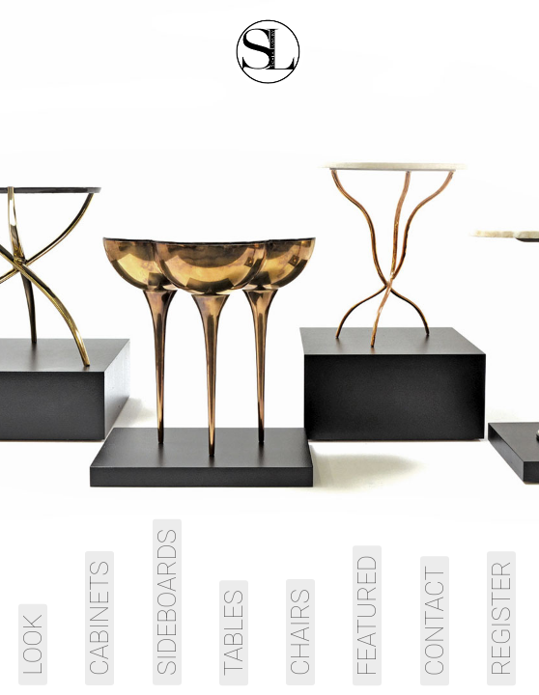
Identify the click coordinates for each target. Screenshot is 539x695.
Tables (233, 633)
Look (32, 645)
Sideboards (167, 602)
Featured (367, 615)
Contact (434, 621)
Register (501, 618)
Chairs (300, 632)
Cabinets (99, 618)
